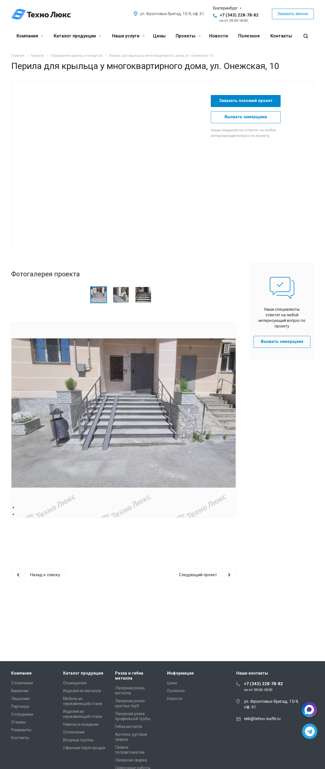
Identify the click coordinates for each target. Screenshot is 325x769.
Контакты (281, 36)
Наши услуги (128, 36)
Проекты (188, 36)
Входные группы (78, 740)
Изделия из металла (82, 691)
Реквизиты (21, 730)
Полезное (249, 36)
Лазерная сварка (131, 760)
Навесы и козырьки (81, 724)
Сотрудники (22, 714)
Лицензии (20, 698)
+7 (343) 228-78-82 (239, 15)
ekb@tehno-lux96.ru (262, 718)
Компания (29, 36)
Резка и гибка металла (129, 676)
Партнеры (20, 706)
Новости (218, 36)
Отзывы (18, 722)
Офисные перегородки (84, 748)
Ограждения (75, 683)
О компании (22, 683)
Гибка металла (128, 726)
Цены (159, 36)
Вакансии (19, 691)
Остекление (74, 732)
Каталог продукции (77, 36)
